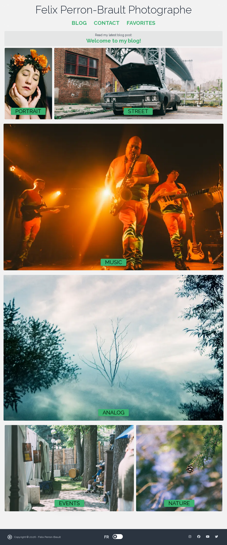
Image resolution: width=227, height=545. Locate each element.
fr (106, 537)
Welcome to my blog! (113, 40)
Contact (106, 23)
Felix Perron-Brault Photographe (113, 9)
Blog (79, 23)
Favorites (141, 23)
